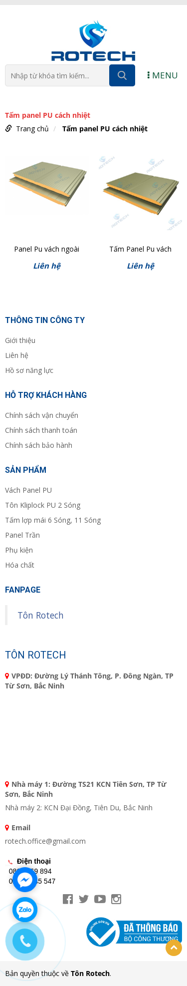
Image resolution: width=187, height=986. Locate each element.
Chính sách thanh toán (41, 430)
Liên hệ (16, 355)
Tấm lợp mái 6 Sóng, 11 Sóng (53, 520)
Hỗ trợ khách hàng (46, 395)
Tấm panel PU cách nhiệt (105, 128)
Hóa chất (19, 565)
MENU (163, 74)
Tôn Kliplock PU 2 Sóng (42, 505)
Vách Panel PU (28, 490)
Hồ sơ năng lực (29, 370)
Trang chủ (32, 128)
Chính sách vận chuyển (41, 415)
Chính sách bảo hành (38, 445)
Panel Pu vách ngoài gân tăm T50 (46, 250)
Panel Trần (22, 535)
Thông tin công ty (45, 320)
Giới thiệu (20, 340)
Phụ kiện (19, 550)
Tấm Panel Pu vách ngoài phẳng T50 (140, 250)
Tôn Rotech (40, 615)
